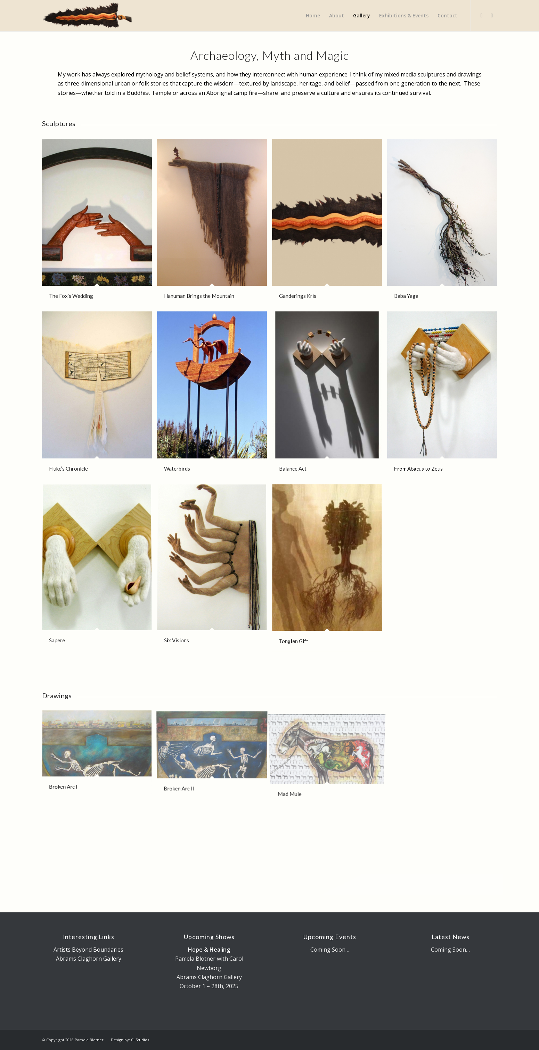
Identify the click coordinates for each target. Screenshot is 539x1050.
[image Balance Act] (329, 397)
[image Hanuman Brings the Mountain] (214, 225)
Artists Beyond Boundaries (88, 949)
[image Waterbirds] (214, 397)
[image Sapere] (99, 570)
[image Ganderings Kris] (329, 225)
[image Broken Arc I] (99, 757)
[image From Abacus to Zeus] (444, 397)
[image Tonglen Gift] (329, 570)
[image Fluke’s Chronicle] (99, 397)
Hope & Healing (209, 949)
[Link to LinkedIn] (492, 15)
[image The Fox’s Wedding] (99, 225)
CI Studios (140, 1039)
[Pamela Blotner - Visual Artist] (87, 15)
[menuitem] (313, 15)
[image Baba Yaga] (444, 225)
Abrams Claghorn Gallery (88, 958)
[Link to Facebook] (481, 15)
